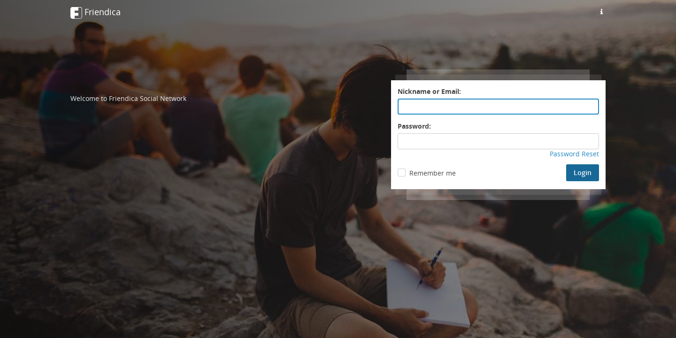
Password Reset (574, 153)
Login (583, 172)
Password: (414, 126)
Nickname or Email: (429, 91)
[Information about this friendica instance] (601, 11)
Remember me (432, 173)
